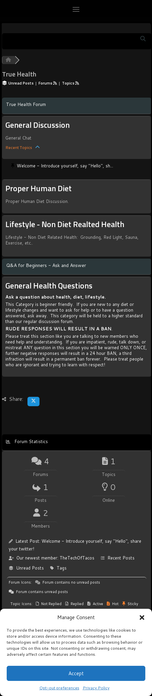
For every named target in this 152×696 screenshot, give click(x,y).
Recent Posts (121, 558)
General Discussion (37, 125)
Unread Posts (30, 568)
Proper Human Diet (38, 189)
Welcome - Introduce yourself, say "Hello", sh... (65, 166)
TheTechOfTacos (77, 558)
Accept (76, 673)
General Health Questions (48, 286)
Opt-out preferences (59, 688)
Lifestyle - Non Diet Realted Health (64, 225)
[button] (142, 617)
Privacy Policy (96, 688)
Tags (62, 568)
